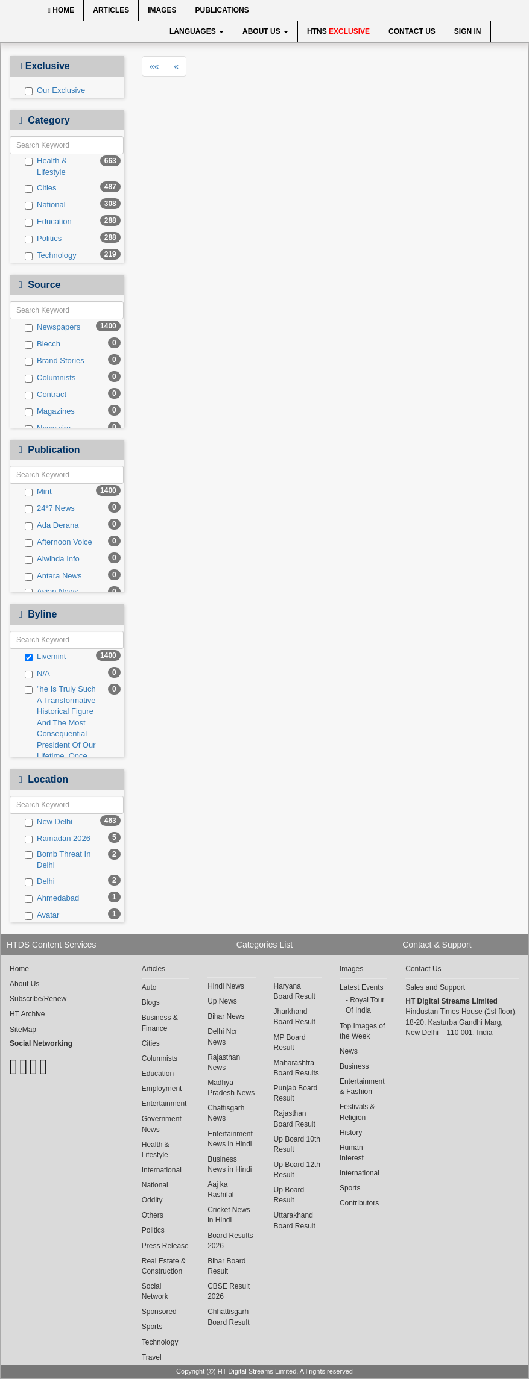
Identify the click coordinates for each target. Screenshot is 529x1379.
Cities (41, 188)
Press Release (165, 1246)
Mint (38, 491)
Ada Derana (51, 525)
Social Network (155, 1291)
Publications (222, 10)
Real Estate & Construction (164, 1266)
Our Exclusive (55, 90)
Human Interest (352, 1152)
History (351, 1132)
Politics (43, 238)
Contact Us (412, 31)
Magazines (50, 411)
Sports (152, 1326)
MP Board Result (290, 1042)
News (349, 1051)
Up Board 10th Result (297, 1144)
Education (48, 222)
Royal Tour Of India (365, 1005)
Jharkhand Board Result (294, 1016)
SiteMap (23, 1029)
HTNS (338, 31)
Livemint (45, 656)
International (162, 1170)
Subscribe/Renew (38, 999)
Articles (111, 10)
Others (152, 1215)
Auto (149, 987)
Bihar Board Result (226, 1266)
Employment (162, 1088)
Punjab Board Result (296, 1093)
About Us (265, 31)
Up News (222, 1001)
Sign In (467, 31)
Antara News (53, 576)
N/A (37, 673)
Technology (51, 255)
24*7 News (50, 508)
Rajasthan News (223, 1062)
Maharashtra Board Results (296, 1067)
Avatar (42, 915)
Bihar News (225, 1016)
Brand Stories (54, 361)
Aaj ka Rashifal (220, 1189)
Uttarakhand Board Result (294, 1220)
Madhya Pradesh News (231, 1087)
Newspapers (52, 327)
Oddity (152, 1200)
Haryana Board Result (294, 991)
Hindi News (225, 986)
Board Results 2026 (230, 1240)
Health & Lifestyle (46, 166)
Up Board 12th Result (297, 1169)
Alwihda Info (52, 559)
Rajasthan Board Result (294, 1118)
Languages (196, 31)
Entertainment (164, 1103)
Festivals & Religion (357, 1111)
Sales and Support (435, 987)
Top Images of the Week (362, 1031)
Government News (162, 1124)
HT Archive (27, 1014)
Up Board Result (289, 1195)
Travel (152, 1357)
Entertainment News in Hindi (230, 1139)
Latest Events (362, 987)
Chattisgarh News (225, 1113)
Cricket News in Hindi (228, 1214)
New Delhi (48, 822)
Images (162, 10)
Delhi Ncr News (222, 1036)
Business (354, 1066)
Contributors (359, 1203)
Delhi (40, 881)
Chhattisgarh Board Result (228, 1316)
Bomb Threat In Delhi (57, 859)
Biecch (42, 344)
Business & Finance (160, 1022)
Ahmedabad (52, 898)
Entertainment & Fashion (362, 1086)
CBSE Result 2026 (228, 1291)
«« (154, 66)
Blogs (151, 1002)
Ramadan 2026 (57, 838)
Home (61, 10)
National (45, 205)
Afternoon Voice (58, 542)
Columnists (50, 378)
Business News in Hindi (229, 1164)
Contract (45, 394)
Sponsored (159, 1311)
